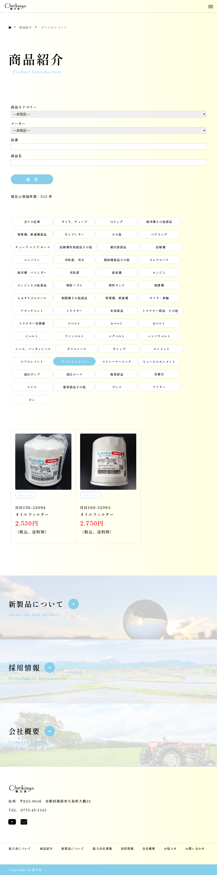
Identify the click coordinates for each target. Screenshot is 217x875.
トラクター (74, 312)
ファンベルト (74, 337)
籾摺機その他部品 (74, 299)
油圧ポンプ (32, 375)
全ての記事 (32, 223)
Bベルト (159, 324)
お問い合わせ (195, 848)
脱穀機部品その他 (117, 261)
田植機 (161, 248)
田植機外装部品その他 (76, 248)
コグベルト (117, 337)
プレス (118, 388)
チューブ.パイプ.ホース (32, 248)
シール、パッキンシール (33, 350)
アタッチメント (32, 312)
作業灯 (159, 375)
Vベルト (74, 324)
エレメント (161, 350)
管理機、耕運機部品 (32, 235)
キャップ (119, 350)
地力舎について (19, 848)
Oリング (117, 223)
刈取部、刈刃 (74, 261)
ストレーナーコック (117, 362)
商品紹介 (46, 848)
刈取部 (74, 273)
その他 (117, 235)
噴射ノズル (74, 286)
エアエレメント (32, 362)
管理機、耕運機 (116, 299)
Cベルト (32, 337)
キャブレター (74, 235)
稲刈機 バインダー (32, 273)
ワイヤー (159, 388)
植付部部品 (118, 248)
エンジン (159, 273)
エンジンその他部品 (32, 286)
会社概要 (148, 848)
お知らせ (170, 848)
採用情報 (127, 848)
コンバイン (32, 261)
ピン (32, 401)
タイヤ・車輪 (159, 299)
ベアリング (159, 235)
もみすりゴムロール (32, 299)
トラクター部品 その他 (160, 312)
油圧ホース (74, 375)
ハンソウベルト (159, 337)
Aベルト (117, 324)
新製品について (72, 848)
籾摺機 (159, 286)
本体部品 (116, 312)
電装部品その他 (74, 388)
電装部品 (116, 375)
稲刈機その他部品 (159, 223)
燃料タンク (117, 286)
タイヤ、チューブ (74, 223)
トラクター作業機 (32, 324)
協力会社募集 (102, 848)
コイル (32, 388)
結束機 (117, 273)
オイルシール (76, 350)
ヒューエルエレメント (159, 362)
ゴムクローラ (159, 261)
